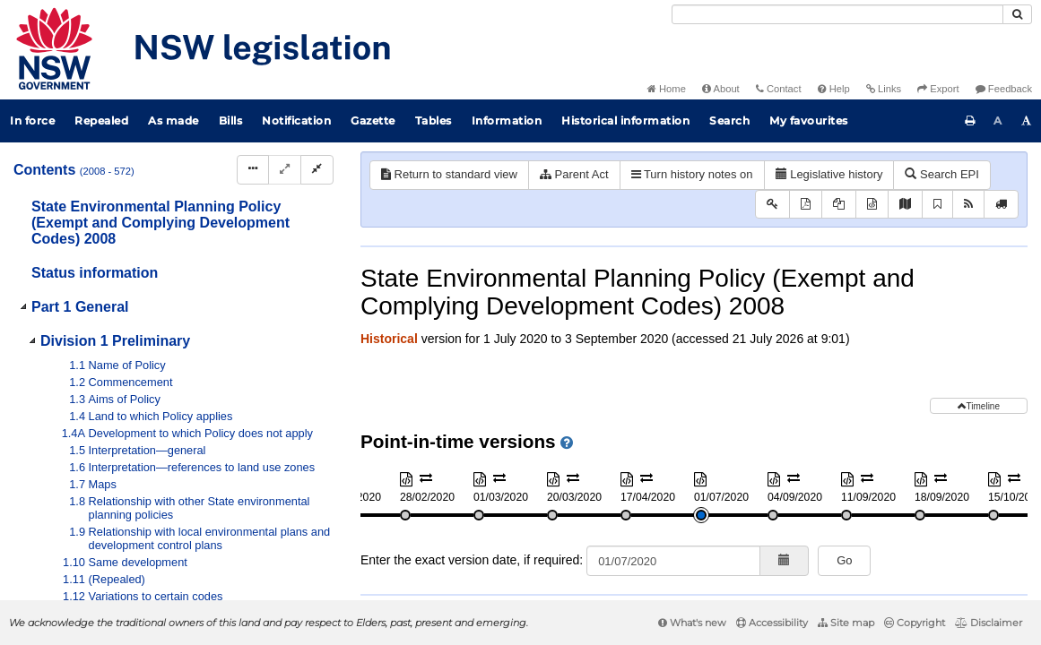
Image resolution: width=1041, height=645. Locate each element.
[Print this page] (970, 120)
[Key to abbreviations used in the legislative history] (772, 204)
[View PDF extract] (838, 204)
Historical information (625, 120)
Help (834, 88)
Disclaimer (988, 622)
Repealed (101, 120)
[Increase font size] (1026, 120)
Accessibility (772, 622)
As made (173, 120)
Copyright (914, 622)
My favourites (808, 120)
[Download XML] (872, 204)
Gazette (373, 120)
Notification (296, 120)
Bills (231, 120)
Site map (846, 622)
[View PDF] (805, 204)
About (721, 88)
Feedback (1004, 88)
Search (729, 120)
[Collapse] (317, 170)
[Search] (837, 14)
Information (507, 120)
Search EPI (941, 174)
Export (938, 88)
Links (883, 88)
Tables (433, 120)
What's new (692, 622)
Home (666, 88)
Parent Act (574, 174)
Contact (779, 88)
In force (32, 120)
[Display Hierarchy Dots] (253, 170)
